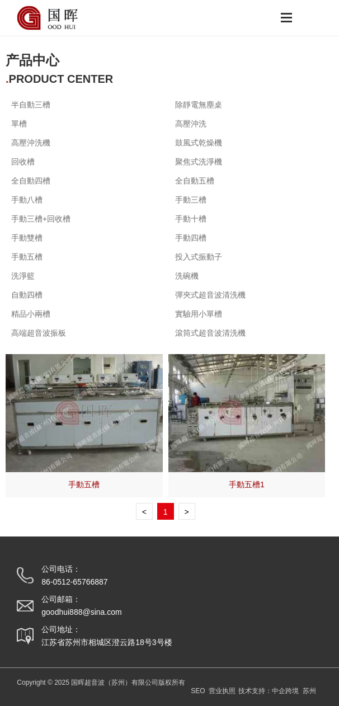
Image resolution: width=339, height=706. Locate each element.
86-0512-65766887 (74, 581)
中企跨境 (285, 691)
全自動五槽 (194, 180)
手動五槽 (84, 484)
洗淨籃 (23, 275)
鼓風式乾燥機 (198, 142)
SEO (198, 691)
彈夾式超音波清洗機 (210, 294)
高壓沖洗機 (30, 142)
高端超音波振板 (38, 332)
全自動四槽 (30, 180)
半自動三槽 (30, 104)
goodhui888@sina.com (81, 612)
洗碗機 (187, 275)
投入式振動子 (198, 256)
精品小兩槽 (30, 313)
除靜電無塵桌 (198, 104)
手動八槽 (27, 199)
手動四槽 (190, 237)
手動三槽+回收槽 (40, 218)
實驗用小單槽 (198, 313)
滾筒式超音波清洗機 (210, 332)
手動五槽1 (247, 484)
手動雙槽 (27, 237)
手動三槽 (190, 199)
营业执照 (222, 691)
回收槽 (23, 161)
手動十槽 (190, 218)
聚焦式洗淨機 (198, 161)
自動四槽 (27, 294)
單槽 (19, 123)
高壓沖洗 (190, 123)
